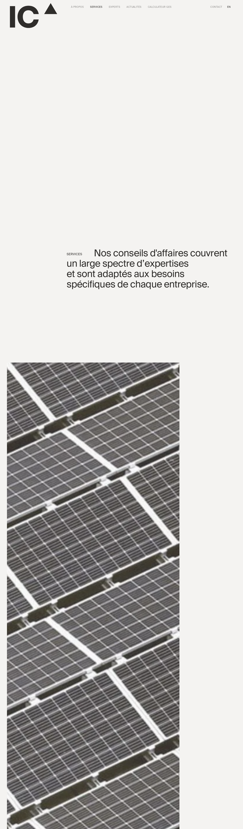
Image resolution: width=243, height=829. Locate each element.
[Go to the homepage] (33, 15)
